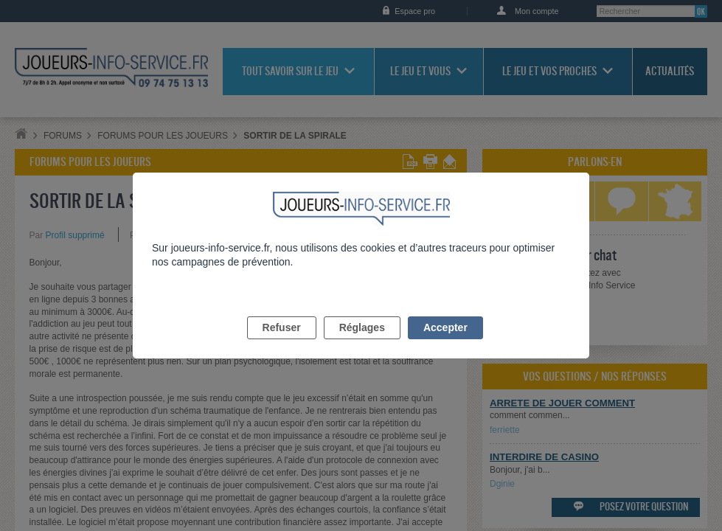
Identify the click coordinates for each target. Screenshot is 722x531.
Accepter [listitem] (445, 344)
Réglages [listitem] (362, 344)
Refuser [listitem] (282, 344)
